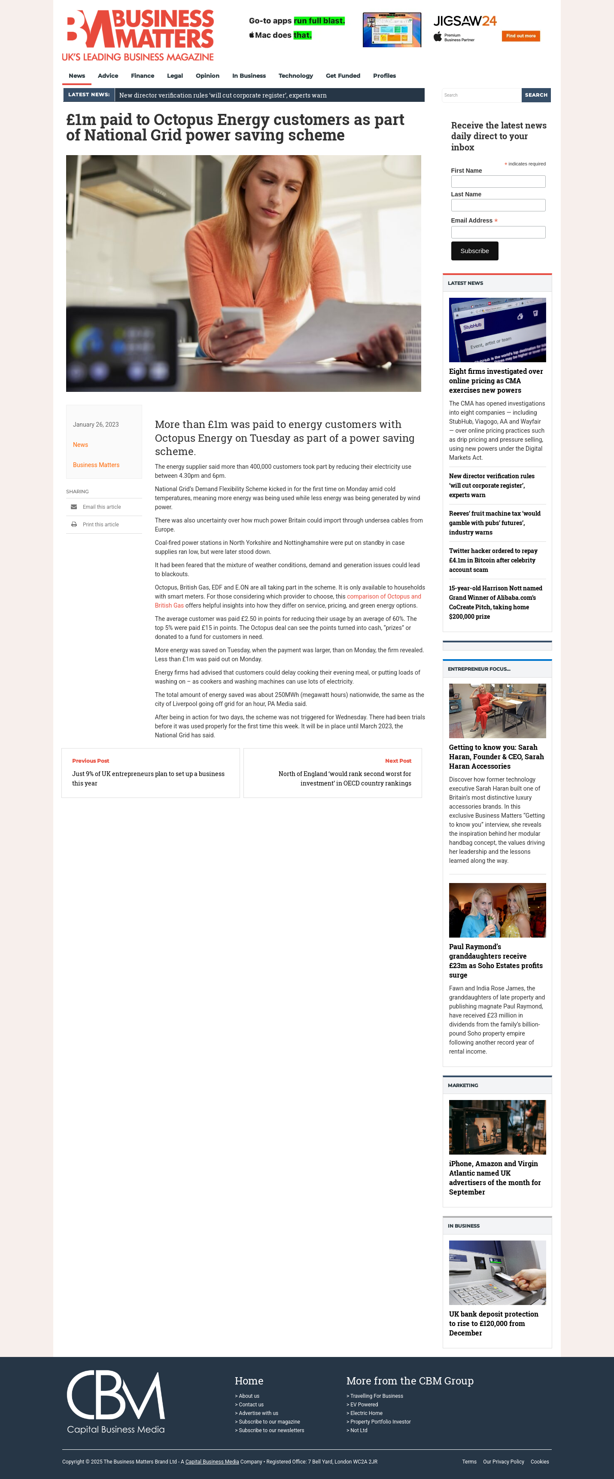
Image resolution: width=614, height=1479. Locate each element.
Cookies (540, 1462)
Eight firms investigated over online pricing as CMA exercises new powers (496, 380)
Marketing (463, 1085)
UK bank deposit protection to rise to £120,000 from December (493, 1323)
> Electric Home (365, 1413)
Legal (175, 75)
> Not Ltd (357, 1430)
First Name (466, 170)
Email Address (474, 221)
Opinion (207, 75)
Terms (469, 1462)
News (77, 75)
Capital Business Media (212, 1462)
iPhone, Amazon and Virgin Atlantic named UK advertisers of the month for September (495, 1177)
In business (464, 1226)
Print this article (92, 525)
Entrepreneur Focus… (479, 669)
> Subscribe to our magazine (267, 1422)
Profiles (384, 75)
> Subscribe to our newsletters (269, 1430)
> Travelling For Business (375, 1396)
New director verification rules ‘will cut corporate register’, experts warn (223, 95)
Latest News (465, 283)
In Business (249, 75)
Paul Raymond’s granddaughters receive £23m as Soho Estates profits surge (496, 960)
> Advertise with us (256, 1413)
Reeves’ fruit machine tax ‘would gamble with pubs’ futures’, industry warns (495, 522)
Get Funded (343, 75)
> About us (247, 1396)
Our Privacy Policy (503, 1462)
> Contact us (249, 1405)
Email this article (93, 507)
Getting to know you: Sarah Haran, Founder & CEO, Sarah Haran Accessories (496, 756)
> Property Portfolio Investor (379, 1422)
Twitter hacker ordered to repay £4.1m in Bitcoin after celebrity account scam (493, 560)
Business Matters (96, 464)
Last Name (466, 194)
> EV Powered (362, 1405)
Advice (108, 75)
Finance (142, 75)
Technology (296, 75)
